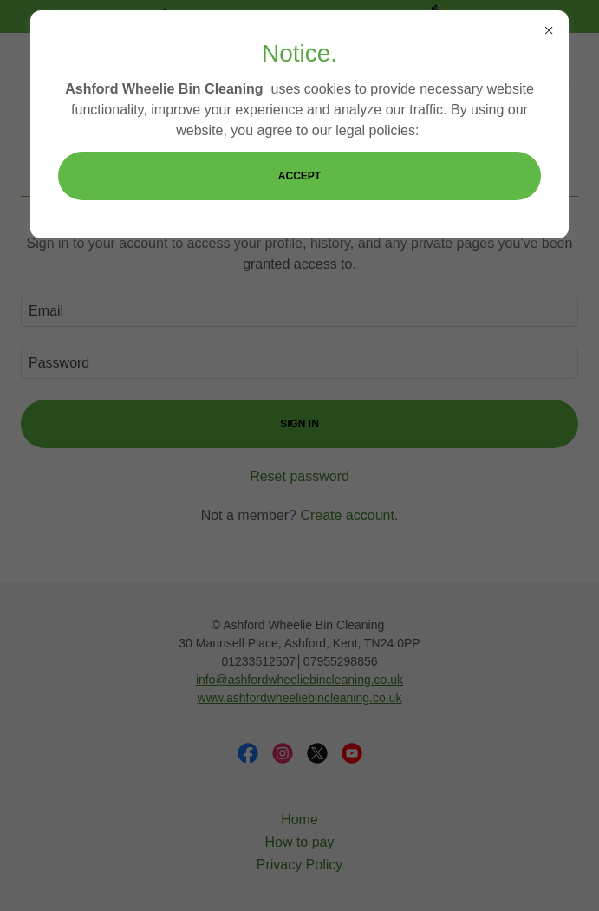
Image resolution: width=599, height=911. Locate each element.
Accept (299, 176)
